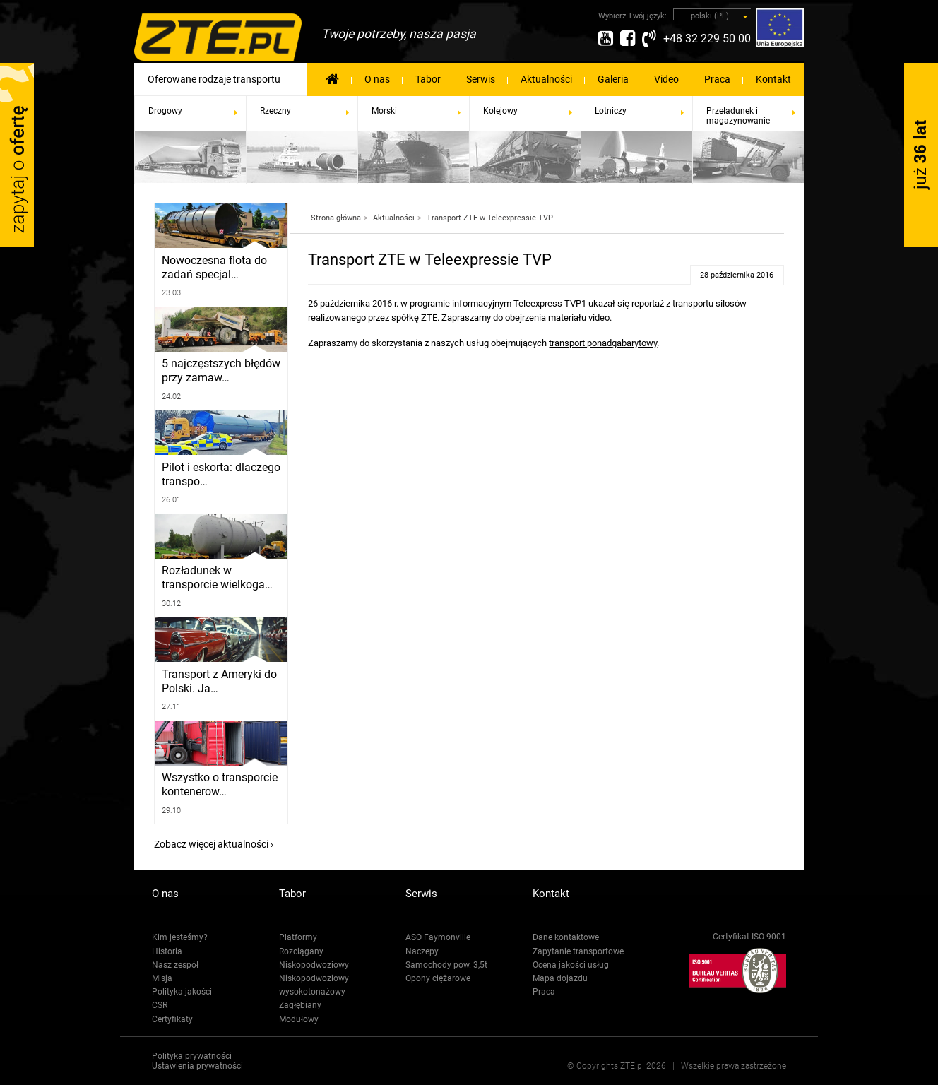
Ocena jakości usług (571, 965)
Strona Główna (332, 78)
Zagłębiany (300, 1005)
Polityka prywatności (192, 1056)
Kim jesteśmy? (180, 937)
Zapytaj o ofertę (17, 155)
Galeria (613, 79)
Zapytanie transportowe (578, 951)
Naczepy (422, 951)
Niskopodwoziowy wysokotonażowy (314, 985)
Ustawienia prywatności (197, 1066)
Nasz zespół (175, 965)
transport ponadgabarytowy (603, 343)
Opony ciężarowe (437, 978)
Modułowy (299, 1019)
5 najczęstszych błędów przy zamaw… (217, 370)
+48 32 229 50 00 (707, 38)
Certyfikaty (172, 1019)
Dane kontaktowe (566, 937)
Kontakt (773, 79)
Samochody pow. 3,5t (446, 965)
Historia (167, 951)
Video (666, 79)
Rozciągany (301, 951)
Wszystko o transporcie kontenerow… (217, 784)
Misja (162, 978)
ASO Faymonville (437, 937)
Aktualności (546, 79)
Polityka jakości (182, 992)
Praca (717, 79)
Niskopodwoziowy (314, 965)
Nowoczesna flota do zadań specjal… (212, 267)
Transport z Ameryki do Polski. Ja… (216, 681)
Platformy (298, 937)
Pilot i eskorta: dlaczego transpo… (219, 474)
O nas (377, 79)
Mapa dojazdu (560, 978)
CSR (159, 1005)
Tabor (428, 79)
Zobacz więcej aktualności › (213, 844)
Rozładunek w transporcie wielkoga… (215, 577)
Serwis (480, 79)
